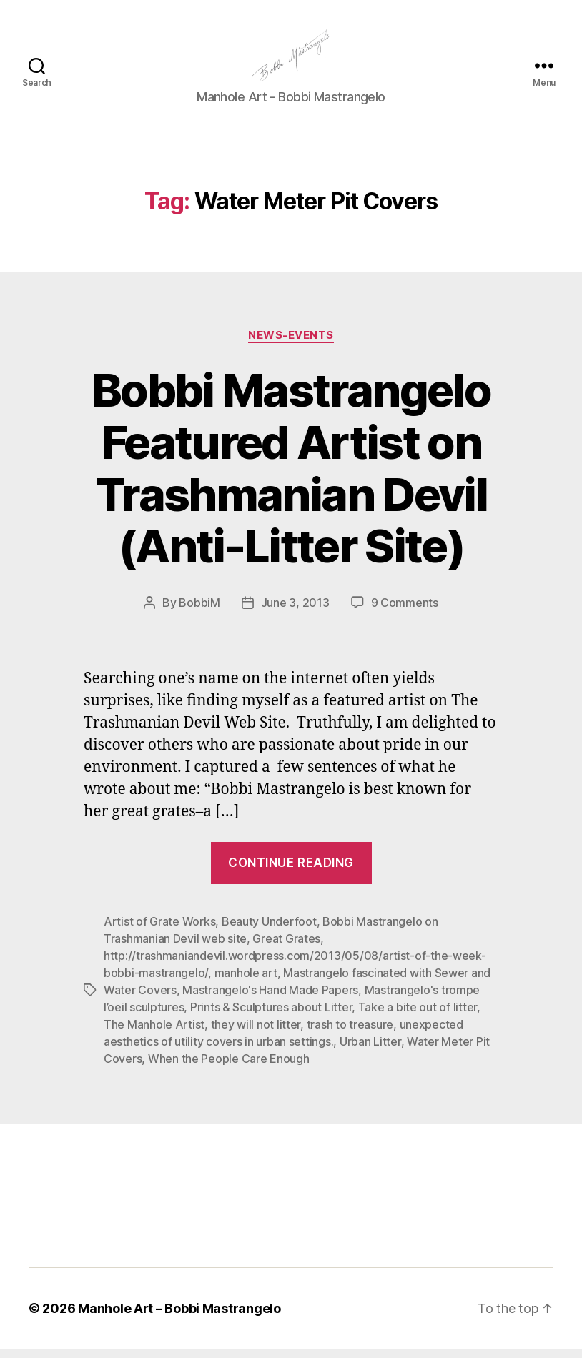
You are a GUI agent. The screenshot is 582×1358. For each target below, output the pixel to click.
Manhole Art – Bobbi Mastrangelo (179, 1317)
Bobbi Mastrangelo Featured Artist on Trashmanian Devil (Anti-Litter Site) (291, 477)
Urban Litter (370, 1051)
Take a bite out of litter (417, 1016)
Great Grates (286, 948)
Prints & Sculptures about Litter (271, 1016)
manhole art (245, 982)
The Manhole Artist (154, 1033)
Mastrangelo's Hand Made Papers (270, 999)
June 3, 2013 (295, 612)
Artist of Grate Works (159, 930)
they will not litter (256, 1033)
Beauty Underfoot (269, 930)
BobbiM (199, 612)
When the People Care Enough (229, 1068)
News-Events (291, 344)
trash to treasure (350, 1033)
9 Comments (404, 612)
